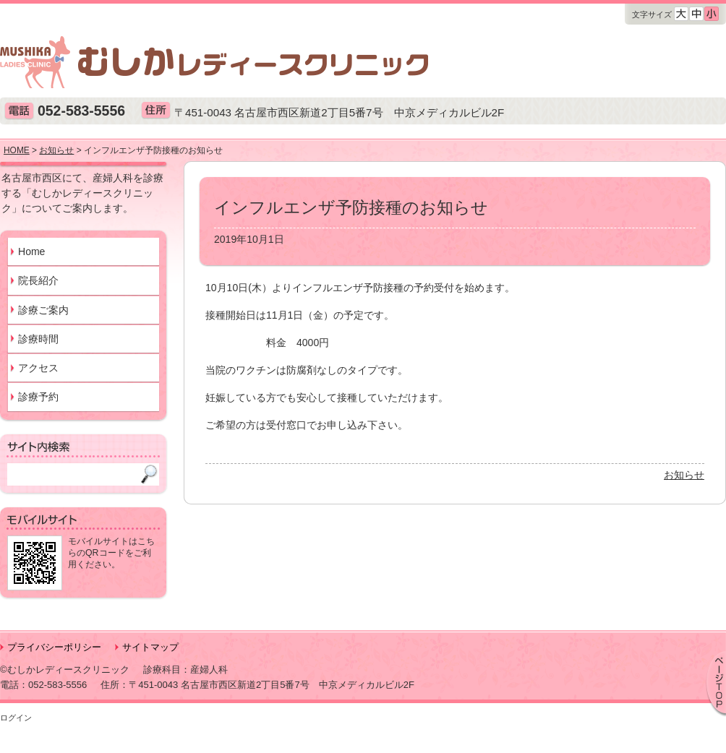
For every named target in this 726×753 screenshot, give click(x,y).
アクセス (38, 368)
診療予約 (38, 397)
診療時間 (38, 339)
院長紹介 (38, 280)
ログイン (16, 717)
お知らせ (684, 475)
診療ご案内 (43, 310)
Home (31, 251)
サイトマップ (150, 647)
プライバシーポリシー (54, 647)
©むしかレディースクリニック (64, 669)
